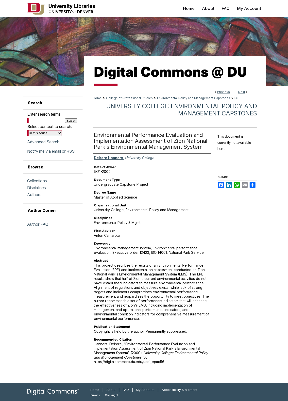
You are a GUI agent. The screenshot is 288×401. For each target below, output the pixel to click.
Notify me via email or (51, 151)
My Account (145, 390)
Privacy (95, 395)
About (111, 390)
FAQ (126, 390)
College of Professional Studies (129, 98)
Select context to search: (49, 126)
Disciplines (36, 187)
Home (97, 98)
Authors (34, 194)
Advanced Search (43, 141)
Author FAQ (37, 224)
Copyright (111, 395)
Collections (37, 180)
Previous (223, 92)
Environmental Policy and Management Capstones (193, 98)
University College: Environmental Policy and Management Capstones (181, 110)
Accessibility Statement (179, 390)
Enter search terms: (44, 114)
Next (241, 92)
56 (236, 98)
